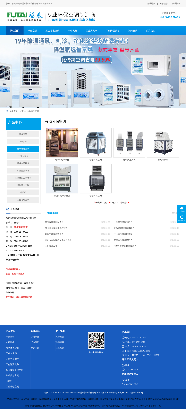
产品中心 (10, 331)
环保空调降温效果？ (54, 234)
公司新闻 (35, 337)
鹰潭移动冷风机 (62, 160)
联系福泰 (176, 3)
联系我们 (150, 30)
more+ (175, 213)
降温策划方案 (23, 185)
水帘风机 (72, 30)
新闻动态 (35, 331)
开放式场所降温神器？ (124, 228)
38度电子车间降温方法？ (56, 228)
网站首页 (14, 30)
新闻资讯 (132, 30)
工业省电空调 (52, 30)
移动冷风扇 (163, 160)
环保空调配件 (23, 163)
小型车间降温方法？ (123, 222)
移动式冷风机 (129, 160)
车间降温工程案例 (23, 178)
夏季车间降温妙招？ (123, 240)
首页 (21, 111)
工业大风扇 (91, 30)
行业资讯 (35, 342)
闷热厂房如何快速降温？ (125, 246)
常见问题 (35, 348)
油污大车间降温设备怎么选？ (58, 240)
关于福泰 (164, 3)
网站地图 (151, 3)
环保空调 (32, 30)
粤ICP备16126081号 (134, 393)
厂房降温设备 (113, 30)
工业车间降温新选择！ (124, 234)
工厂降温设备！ (52, 246)
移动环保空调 (33, 111)
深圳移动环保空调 (62, 195)
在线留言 (60, 348)
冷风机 (23, 192)
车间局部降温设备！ (54, 222)
